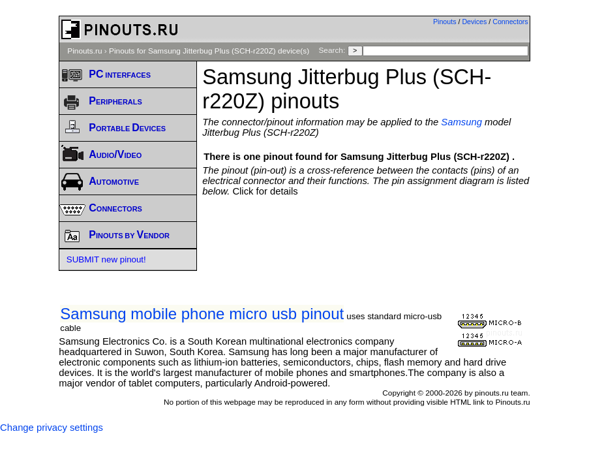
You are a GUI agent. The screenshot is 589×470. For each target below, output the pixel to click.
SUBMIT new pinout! (106, 259)
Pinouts (445, 21)
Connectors (510, 21)
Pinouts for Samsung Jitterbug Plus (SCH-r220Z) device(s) (209, 50)
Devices (474, 21)
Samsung (461, 122)
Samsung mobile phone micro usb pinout (202, 313)
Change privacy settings (51, 427)
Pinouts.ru (84, 50)
